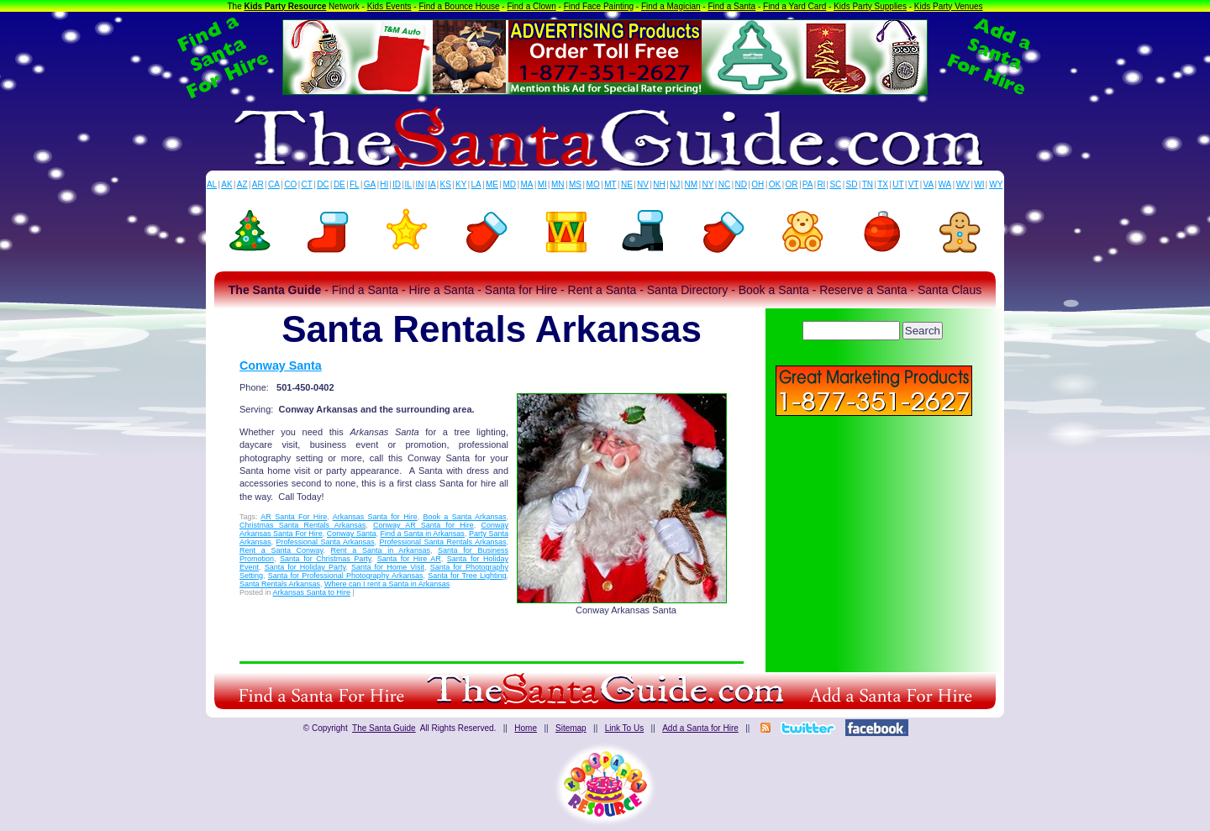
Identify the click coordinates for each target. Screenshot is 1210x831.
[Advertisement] (874, 538)
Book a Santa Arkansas (464, 517)
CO (290, 184)
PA (807, 184)
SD (852, 184)
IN (419, 184)
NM (691, 184)
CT (307, 184)
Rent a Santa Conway (281, 550)
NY (707, 184)
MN (558, 184)
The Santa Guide (384, 728)
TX (882, 184)
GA (370, 184)
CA (274, 184)
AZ (242, 184)
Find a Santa (731, 6)
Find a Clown (531, 6)
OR (792, 184)
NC (724, 184)
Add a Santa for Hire (700, 728)
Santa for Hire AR (409, 559)
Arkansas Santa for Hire (375, 517)
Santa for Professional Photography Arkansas (346, 575)
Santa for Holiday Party (305, 567)
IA (431, 184)
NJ (675, 184)
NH (659, 184)
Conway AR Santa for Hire (423, 525)
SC (835, 184)
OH (757, 184)
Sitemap (571, 728)
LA (476, 184)
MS (575, 184)
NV (643, 184)
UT (897, 184)
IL (408, 184)
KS (445, 184)
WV (963, 184)
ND (741, 184)
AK (226, 184)
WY (995, 184)
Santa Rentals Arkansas (279, 584)
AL (212, 184)
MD (510, 184)
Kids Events (389, 6)
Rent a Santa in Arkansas (380, 550)
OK (775, 184)
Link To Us (624, 728)
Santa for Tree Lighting (467, 575)
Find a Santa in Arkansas (423, 533)
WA (945, 184)
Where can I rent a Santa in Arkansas (387, 584)
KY (460, 184)
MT (610, 184)
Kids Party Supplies (870, 6)
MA (527, 184)
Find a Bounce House (458, 6)
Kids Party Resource (286, 6)
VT (913, 184)
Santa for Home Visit (387, 567)
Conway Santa (280, 365)
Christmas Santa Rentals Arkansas (302, 525)
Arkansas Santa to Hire (312, 592)
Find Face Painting (599, 6)
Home (525, 728)
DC (323, 184)
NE (627, 184)
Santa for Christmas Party (325, 559)
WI (979, 184)
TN (867, 184)
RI (821, 184)
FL (355, 184)
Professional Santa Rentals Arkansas (442, 542)
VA (928, 184)
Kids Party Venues (948, 6)
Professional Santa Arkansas (325, 542)
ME (492, 184)
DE (339, 184)
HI (384, 184)
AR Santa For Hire (293, 517)
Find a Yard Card (794, 6)
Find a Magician (671, 6)
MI (542, 184)
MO (593, 184)
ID (396, 184)
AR (258, 184)
